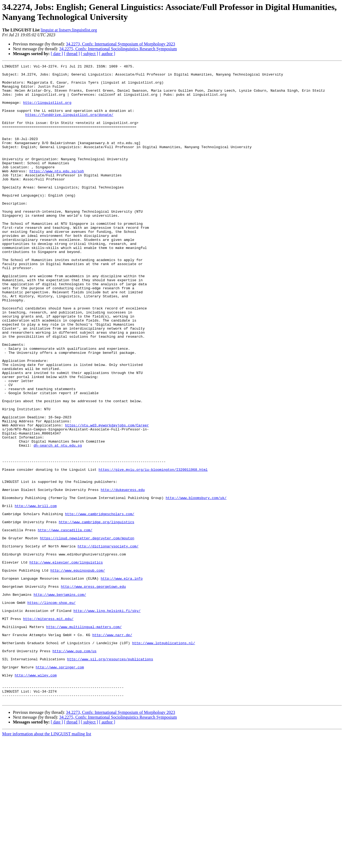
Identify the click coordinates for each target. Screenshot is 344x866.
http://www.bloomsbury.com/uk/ (196, 584)
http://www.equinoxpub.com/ (77, 671)
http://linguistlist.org (47, 110)
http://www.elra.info (122, 681)
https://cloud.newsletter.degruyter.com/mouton (87, 633)
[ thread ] (72, 53)
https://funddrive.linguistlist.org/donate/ (69, 125)
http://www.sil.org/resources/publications (110, 778)
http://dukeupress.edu (123, 575)
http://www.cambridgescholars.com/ (99, 604)
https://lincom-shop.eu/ (51, 710)
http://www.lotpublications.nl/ (163, 759)
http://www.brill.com (36, 594)
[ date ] (57, 53)
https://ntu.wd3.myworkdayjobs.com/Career (107, 497)
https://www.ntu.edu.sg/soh (56, 192)
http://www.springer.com (60, 788)
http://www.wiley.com (36, 797)
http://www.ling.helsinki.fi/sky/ (107, 720)
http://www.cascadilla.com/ (65, 623)
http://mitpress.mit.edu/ (48, 730)
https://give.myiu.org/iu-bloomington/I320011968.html (153, 550)
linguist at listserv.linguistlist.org (69, 30)
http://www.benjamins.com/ (60, 700)
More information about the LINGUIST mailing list (46, 861)
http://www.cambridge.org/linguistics (96, 613)
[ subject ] (89, 53)
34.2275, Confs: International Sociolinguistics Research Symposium (118, 49)
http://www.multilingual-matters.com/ (84, 739)
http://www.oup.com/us (74, 768)
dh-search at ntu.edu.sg (58, 521)
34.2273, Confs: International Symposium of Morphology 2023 (120, 44)
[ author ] (107, 53)
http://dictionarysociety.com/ (108, 642)
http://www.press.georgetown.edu (93, 691)
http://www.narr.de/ (112, 749)
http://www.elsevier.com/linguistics (66, 662)
